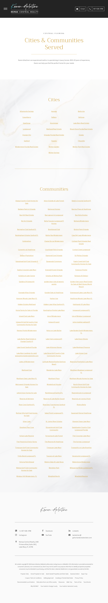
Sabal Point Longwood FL (54, 413)
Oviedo (81, 135)
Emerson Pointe (81, 270)
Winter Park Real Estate (81, 147)
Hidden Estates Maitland (27, 304)
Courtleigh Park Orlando (54, 250)
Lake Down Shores (81, 339)
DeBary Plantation (26, 255)
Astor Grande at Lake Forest (54, 201)
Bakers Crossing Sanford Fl (81, 201)
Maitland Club (27, 370)
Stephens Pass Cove (27, 427)
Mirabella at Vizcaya (54, 384)
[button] (5, 9)
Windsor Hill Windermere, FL (26, 476)
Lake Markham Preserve (81, 347)
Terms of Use (77, 582)
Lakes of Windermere (26, 362)
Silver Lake (27, 421)
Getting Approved (48, 578)
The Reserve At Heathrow (54, 442)
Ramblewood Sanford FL (54, 393)
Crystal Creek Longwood (81, 250)
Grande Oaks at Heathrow (54, 292)
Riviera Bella (81, 405)
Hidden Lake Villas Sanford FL (54, 304)
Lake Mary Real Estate (81, 123)
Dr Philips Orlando (81, 255)
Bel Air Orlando (26, 221)
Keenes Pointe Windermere (27, 330)
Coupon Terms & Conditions (33, 578)
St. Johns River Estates (54, 421)
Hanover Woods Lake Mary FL (26, 298)
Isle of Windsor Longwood (81, 316)
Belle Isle (81, 111)
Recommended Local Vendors (26, 582)
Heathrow (26, 123)
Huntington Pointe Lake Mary (54, 310)
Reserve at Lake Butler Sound (53, 399)
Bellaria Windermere (81, 221)
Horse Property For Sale (37, 574)
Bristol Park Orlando (81, 229)
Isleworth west (53, 322)
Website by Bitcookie (47, 564)
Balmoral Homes (54, 209)
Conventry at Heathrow (26, 250)
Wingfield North (54, 476)
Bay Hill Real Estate (27, 215)
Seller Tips (69, 582)
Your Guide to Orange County (49, 586)
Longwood (27, 129)
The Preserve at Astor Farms (26, 442)
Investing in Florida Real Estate (64, 578)
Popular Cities (25, 574)
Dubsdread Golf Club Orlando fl (27, 261)
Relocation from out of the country (47, 582)
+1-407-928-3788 (25, 531)
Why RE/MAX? (35, 586)
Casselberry (26, 117)
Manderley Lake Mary (54, 370)
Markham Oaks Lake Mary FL (27, 378)
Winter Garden (54, 147)
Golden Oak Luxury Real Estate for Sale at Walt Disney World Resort (81, 284)
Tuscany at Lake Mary (54, 456)
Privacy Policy (79, 578)
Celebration (26, 241)
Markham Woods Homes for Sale (81, 378)
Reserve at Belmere (27, 399)
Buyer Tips (84, 574)
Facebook (49, 531)
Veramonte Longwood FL (81, 456)
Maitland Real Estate (54, 129)
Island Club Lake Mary (26, 316)
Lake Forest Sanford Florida (27, 347)
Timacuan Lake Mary (54, 448)
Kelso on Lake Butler (54, 330)
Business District (74, 574)
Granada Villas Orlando (26, 292)
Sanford (27, 141)
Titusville (81, 141)
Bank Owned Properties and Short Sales (57, 574)
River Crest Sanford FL (27, 405)
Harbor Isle (54, 298)
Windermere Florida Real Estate (26, 147)
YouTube (49, 535)
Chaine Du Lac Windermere (53, 241)
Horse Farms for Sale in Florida (27, 310)
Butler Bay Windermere (54, 235)
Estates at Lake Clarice (26, 276)
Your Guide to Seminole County (68, 586)
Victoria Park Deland (26, 462)
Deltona (81, 117)
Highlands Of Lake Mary (81, 304)
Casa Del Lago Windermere (81, 235)
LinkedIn (75, 531)
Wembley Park (54, 468)
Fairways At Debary (81, 276)
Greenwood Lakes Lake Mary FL (81, 292)
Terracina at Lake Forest (54, 436)
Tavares (54, 141)
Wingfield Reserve (81, 476)
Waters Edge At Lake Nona (54, 462)
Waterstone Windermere (81, 462)
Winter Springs (54, 153)
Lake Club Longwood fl (54, 339)
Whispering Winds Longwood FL (81, 468)
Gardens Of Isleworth (26, 282)
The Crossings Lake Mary (81, 436)
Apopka (54, 111)
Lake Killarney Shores (54, 347)
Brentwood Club (54, 229)
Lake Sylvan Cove (81, 353)
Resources (61, 582)
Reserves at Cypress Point (81, 399)
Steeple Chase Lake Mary (81, 421)
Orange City (26, 135)
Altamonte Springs (27, 111)
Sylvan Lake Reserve (27, 436)
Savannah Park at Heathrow (81, 413)
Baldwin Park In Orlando (26, 209)
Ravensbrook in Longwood (81, 393)
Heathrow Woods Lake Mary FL (81, 298)
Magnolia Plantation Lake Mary (81, 362)
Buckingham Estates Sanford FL (26, 235)
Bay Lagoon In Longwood (54, 215)
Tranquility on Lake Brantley (81, 448)
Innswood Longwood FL (81, 310)
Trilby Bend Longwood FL (27, 456)
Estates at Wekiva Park (54, 276)
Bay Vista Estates (81, 215)
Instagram (23, 535)
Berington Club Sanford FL (26, 229)
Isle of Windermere (54, 316)
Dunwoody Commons (54, 261)
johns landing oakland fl (81, 322)
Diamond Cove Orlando (54, 255)
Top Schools (87, 582)
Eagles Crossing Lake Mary (26, 270)
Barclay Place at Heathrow (81, 209)
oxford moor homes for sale (27, 393)
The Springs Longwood (81, 442)
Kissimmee (54, 123)
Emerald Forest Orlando (54, 270)
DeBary (54, 117)
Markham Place (54, 378)
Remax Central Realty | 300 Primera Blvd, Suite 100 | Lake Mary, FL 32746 (28, 544)
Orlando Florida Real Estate (54, 135)
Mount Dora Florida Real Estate (81, 129)
